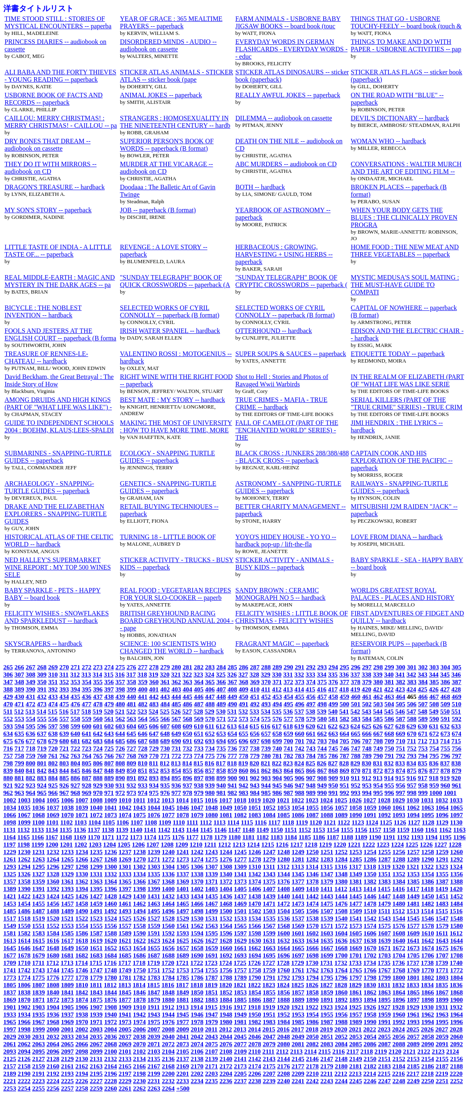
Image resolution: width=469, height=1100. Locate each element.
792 (400, 755)
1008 (96, 800)
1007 (81, 800)
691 (187, 740)
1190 (375, 837)
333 (310, 674)
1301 (125, 866)
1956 (341, 1014)
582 (344, 718)
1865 (413, 992)
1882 (197, 999)
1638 (369, 940)
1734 (369, 962)
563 (131, 718)
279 (165, 667)
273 (97, 667)
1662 (254, 947)
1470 (254, 903)
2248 (399, 1080)
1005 (52, 800)
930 (109, 785)
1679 (38, 955)
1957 (355, 1014)
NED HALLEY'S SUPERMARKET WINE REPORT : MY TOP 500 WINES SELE (58, 567)
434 (64, 696)
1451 (442, 896)
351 (52, 681)
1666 (312, 947)
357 (120, 681)
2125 (9, 1058)
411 (266, 689)
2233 (182, 1080)
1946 (197, 1014)
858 (221, 770)
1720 (167, 962)
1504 (283, 910)
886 (75, 777)
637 (41, 733)
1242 (197, 851)
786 (333, 755)
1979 (211, 1021)
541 (344, 711)
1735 (384, 962)
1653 (125, 947)
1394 (81, 888)
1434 (197, 896)
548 (422, 711)
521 (119, 711)
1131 (9, 829)
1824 (283, 984)
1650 (81, 947)
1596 (225, 933)
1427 (96, 896)
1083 (254, 814)
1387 (442, 881)
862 (266, 770)
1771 (442, 970)
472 (30, 703)
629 (411, 726)
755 (445, 748)
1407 (269, 888)
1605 (355, 933)
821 (265, 763)
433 (52, 696)
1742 (24, 970)
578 (299, 718)
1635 (326, 940)
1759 (269, 970)
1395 (96, 888)
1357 (9, 881)
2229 (125, 1080)
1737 (413, 962)
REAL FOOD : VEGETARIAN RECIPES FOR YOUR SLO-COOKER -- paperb (175, 594)
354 (86, 681)
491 (243, 703)
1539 (326, 918)
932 (131, 785)
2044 (225, 1036)
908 (321, 777)
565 (154, 718)
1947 (211, 1014)
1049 (225, 807)
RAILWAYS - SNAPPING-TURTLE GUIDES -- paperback (399, 487)
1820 (225, 984)
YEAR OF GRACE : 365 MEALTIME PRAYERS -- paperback (171, 22)
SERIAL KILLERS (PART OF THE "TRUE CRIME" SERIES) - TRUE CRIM (406, 403)
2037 (125, 1036)
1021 (283, 800)
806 (97, 763)
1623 (153, 940)
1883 (211, 999)
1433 (182, 896)
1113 (219, 822)
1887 (269, 999)
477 (86, 703)
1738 (427, 962)
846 (86, 770)
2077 (240, 1043)
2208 (283, 1073)
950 (333, 785)
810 (142, 763)
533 (254, 711)
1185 (305, 837)
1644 (456, 940)
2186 (427, 1066)
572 (232, 718)
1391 (38, 888)
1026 (355, 800)
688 (154, 740)
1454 (24, 903)
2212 (340, 1073)
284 (221, 667)
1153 (319, 829)
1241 (182, 851)
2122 (423, 1051)
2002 (81, 1029)
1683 (96, 955)
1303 (153, 866)
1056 (326, 807)
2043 (211, 1036)
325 (220, 674)
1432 (168, 896)
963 (19, 792)
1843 (96, 992)
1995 (442, 1021)
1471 (269, 903)
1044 (153, 807)
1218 (311, 844)
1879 (153, 999)
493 (266, 703)
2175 (269, 1066)
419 (355, 689)
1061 (399, 807)
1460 (110, 903)
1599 (269, 933)
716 (8, 748)
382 (400, 681)
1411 (326, 888)
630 (422, 726)
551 (456, 711)
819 (243, 763)
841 (30, 770)
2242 (312, 1080)
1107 (137, 822)
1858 (312, 992)
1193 (417, 837)
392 (52, 689)
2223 (38, 1080)
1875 (96, 999)
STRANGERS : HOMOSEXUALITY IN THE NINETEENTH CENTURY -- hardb (175, 122)
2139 (211, 1058)
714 (445, 740)
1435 (211, 896)
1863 (384, 992)
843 (52, 770)
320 (164, 674)
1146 (220, 829)
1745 (67, 970)
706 (355, 740)
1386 (427, 881)
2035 (96, 1036)
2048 (283, 1036)
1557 (125, 925)
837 (445, 763)
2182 (369, 1066)
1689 (182, 955)
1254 (369, 851)
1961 (413, 1014)
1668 (341, 947)
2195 (96, 1073)
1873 (67, 999)
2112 (282, 1051)
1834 (427, 984)
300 (400, 667)
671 (423, 733)
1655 (153, 947)
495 (288, 703)
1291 (442, 859)
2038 (139, 1036)
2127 (38, 1058)
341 (400, 674)
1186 (319, 837)
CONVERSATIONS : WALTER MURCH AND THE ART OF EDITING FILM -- (406, 168)
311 (64, 674)
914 (388, 777)
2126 (24, 1058)
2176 (283, 1066)
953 (367, 785)
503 (378, 703)
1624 (168, 940)
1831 (384, 984)
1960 (399, 1014)
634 (8, 733)
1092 (384, 814)
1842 (81, 992)
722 (75, 748)
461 (367, 696)
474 (52, 703)
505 (400, 703)
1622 (139, 940)
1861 (355, 992)
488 (209, 703)
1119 (302, 822)
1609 (413, 933)
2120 (395, 1051)
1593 (182, 933)
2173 (240, 1066)
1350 (369, 873)
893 (154, 777)
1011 (139, 800)
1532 (225, 918)
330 (276, 674)
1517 (9, 918)
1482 (427, 903)
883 (41, 777)
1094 (413, 814)
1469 (240, 903)
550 (445, 711)
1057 (341, 807)
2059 (442, 1036)
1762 (312, 970)
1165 (23, 837)
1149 (262, 829)
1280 (283, 859)
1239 (153, 851)
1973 (125, 1021)
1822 (254, 984)
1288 (399, 859)
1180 (234, 837)
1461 (125, 903)
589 (423, 718)
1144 (192, 829)
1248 (283, 851)
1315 (326, 866)
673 (445, 733)
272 (86, 667)
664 (344, 733)
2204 (225, 1073)
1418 (427, 888)
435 (75, 696)
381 (389, 681)
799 (19, 763)
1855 (269, 992)
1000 (435, 792)
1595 (211, 933)
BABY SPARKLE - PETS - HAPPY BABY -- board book (53, 594)
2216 (398, 1073)
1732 (340, 962)
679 (52, 740)
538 (310, 711)
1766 (369, 970)
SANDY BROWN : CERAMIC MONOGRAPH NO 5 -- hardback (280, 594)
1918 (254, 1007)
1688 (168, 955)
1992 (399, 1021)
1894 (369, 999)
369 (255, 681)
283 (209, 667)
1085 (283, 814)
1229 (9, 851)
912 (366, 777)
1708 (456, 955)
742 (299, 748)
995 (378, 792)
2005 (125, 1029)
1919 (268, 1007)
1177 (192, 837)
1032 (441, 800)
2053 (355, 1036)
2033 (67, 1036)
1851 (211, 992)
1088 (326, 814)
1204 (109, 844)
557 (64, 718)
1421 (9, 896)
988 (299, 792)
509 (445, 703)
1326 (24, 873)
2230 (139, 1080)
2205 (240, 1073)
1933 (9, 1014)
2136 (168, 1058)
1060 (384, 807)
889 (109, 777)
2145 (298, 1058)
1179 (220, 837)
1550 (24, 925)
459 (344, 696)
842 (41, 770)
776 (221, 755)
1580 (456, 925)
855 (187, 770)
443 (165, 696)
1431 (153, 896)
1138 (108, 829)
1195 (445, 837)
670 (411, 733)
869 (344, 770)
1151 (291, 829)
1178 (206, 837)
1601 (298, 933)
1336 (168, 873)
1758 (254, 970)
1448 (399, 896)
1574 (369, 925)
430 (19, 696)
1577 (413, 925)
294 (333, 667)
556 (52, 718)
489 (221, 703)
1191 (389, 837)
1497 (182, 910)
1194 (431, 837)
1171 (108, 837)
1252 (341, 851)
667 (378, 733)
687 (142, 740)
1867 (442, 992)
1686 (139, 955)
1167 (52, 837)
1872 (52, 999)
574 (255, 718)
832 (388, 763)
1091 (369, 814)
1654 (139, 947)
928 (86, 785)
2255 (38, 1088)
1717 (124, 962)
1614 (24, 940)
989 (310, 792)
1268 (110, 859)
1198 (23, 844)
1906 (81, 1007)
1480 (399, 903)
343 (422, 674)
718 (30, 748)
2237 (240, 1080)
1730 (312, 962)
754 (434, 748)
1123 (358, 822)
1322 (427, 866)
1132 (23, 829)
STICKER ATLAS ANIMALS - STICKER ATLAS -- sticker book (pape (176, 76)
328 (254, 674)
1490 (81, 910)
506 (411, 703)
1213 (238, 844)
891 (131, 777)
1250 (312, 851)
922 (19, 785)
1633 (298, 940)
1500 (225, 910)
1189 (361, 837)
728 (142, 748)
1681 (67, 955)
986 (277, 792)
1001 (450, 792)
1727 (268, 962)
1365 (125, 881)
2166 (139, 1066)
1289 (413, 859)
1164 (9, 837)
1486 (24, 910)
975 (154, 792)
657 (266, 733)
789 (367, 755)
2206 (254, 1073)
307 (19, 674)
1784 (168, 977)
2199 (153, 1073)
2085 (355, 1043)
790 (378, 755)
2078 (254, 1043)
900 (232, 777)
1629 (240, 940)
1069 (52, 814)
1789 (240, 977)
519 (97, 711)
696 (243, 740)
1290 (427, 859)
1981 (240, 1021)
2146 (312, 1058)
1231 (38, 851)
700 (288, 740)
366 (221, 681)
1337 (182, 873)
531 (232, 711)
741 (288, 748)
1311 (269, 866)
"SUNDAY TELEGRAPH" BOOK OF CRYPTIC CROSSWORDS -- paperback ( (291, 281)
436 (86, 696)
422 (388, 689)
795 (434, 755)
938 (198, 785)
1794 (312, 977)
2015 (268, 1029)
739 (266, 748)
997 (400, 792)
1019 (254, 800)
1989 (355, 1021)
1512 (398, 910)
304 (445, 667)
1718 (139, 962)
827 (333, 763)
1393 (67, 888)
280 (176, 667)
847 (97, 770)
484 (165, 703)
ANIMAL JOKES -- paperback (161, 95)
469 (456, 696)
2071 (153, 1043)
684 (109, 740)
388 (8, 689)
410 (255, 689)
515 (52, 711)
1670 (369, 947)
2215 (384, 1073)
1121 (330, 822)
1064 (442, 807)
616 (265, 726)
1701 (355, 955)
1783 (153, 977)
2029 (9, 1036)
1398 (139, 888)
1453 (9, 903)
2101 (125, 1051)
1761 (298, 970)
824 (299, 763)
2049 (298, 1036)
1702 (369, 955)
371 (277, 681)
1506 (312, 910)
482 (142, 703)
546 (400, 711)
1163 (459, 829)
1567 (269, 925)
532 (243, 711)
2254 (24, 1088)
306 (8, 674)
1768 (399, 970)
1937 (67, 1014)
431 (30, 696)
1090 (355, 814)
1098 (9, 822)
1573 (355, 925)
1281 (298, 859)
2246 (369, 1080)
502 (367, 703)
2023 (384, 1029)
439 (120, 696)
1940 (110, 1014)
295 (344, 667)
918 (433, 777)
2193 (67, 1073)
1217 (296, 844)
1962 (427, 1014)
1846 (139, 992)
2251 (442, 1080)
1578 (427, 925)
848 (109, 770)
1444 (341, 896)
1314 (312, 866)
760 (41, 755)
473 (41, 703)
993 (355, 792)
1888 (283, 999)
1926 (369, 1007)
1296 (52, 866)
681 (75, 740)
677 (30, 740)
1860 (341, 992)
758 (19, 755)
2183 (384, 1066)
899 (221, 777)
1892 (341, 999)
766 (109, 755)
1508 (341, 910)
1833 (413, 984)
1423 (38, 896)
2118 (367, 1051)
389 (19, 689)
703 (321, 740)
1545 (413, 918)
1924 (340, 1007)
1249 (298, 851)
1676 (456, 947)
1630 (254, 940)
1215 (267, 844)
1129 (442, 822)
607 (165, 726)
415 (310, 689)
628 (400, 726)
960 (445, 785)
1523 (96, 918)
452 (266, 696)
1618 (81, 940)
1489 (67, 910)
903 (266, 777)
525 (164, 711)
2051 (326, 1036)
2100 (110, 1051)
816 (209, 763)
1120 (315, 822)
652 (209, 733)
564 (142, 718)
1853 (240, 992)
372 (288, 681)
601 (97, 726)
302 (423, 667)
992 (344, 792)
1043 (139, 807)
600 (86, 726)
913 (377, 777)
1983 (269, 1021)
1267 (96, 859)
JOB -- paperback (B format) (158, 210)
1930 (427, 1007)
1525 (125, 918)
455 (299, 696)
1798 (369, 977)
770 (154, 755)
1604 (341, 933)
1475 (326, 903)
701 (299, 740)
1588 (110, 933)
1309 (240, 866)
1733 (355, 962)
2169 (182, 1066)
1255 (384, 851)
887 (86, 777)
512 (18, 711)
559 (86, 718)
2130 (81, 1058)
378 (355, 681)
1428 (110, 896)
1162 (445, 829)
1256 (399, 851)
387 (456, 681)
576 (277, 718)
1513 (413, 910)
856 (198, 770)
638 (52, 733)
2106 (197, 1051)
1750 (139, 970)
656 (255, 733)
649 (176, 733)
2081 (298, 1043)
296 (355, 667)
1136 (80, 829)
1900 (456, 999)
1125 (386, 822)
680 (64, 740)
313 (86, 674)
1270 (139, 859)
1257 (413, 851)
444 (176, 696)
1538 (312, 918)
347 (8, 681)
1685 (125, 955)
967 (64, 792)
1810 (81, 984)
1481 (413, 903)
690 (176, 740)
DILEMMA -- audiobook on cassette (283, 118)
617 (276, 726)
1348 (341, 873)
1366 (139, 881)
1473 (298, 903)
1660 (225, 947)
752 (411, 748)
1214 (253, 844)
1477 (355, 903)
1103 (80, 822)
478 (97, 703)
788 (355, 755)
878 (445, 770)
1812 (110, 984)
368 (243, 681)
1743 (38, 970)
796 (445, 755)
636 (30, 733)
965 (41, 792)
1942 (139, 1014)
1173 (136, 837)
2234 (197, 1080)
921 (8, 785)
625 (366, 726)
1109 (165, 822)
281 (187, 667)
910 (344, 777)
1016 (211, 800)
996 (389, 792)
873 (389, 770)
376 (333, 681)
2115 (324, 1051)
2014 (254, 1029)
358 (131, 681)
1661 (240, 947)
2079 (269, 1043)
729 (154, 748)
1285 (355, 859)
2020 (340, 1029)
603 (120, 726)
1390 (24, 888)
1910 (139, 1007)
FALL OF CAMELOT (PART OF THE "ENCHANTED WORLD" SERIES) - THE (286, 430)
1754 (197, 970)
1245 (240, 851)
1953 (298, 1014)
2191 (38, 1073)
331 (288, 674)
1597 (240, 933)
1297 (67, 866)
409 (243, 689)
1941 (125, 1014)
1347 (326, 873)
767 (120, 755)
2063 (38, 1043)
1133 (37, 829)
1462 (139, 903)
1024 (326, 800)
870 (355, 770)
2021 (355, 1029)
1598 (254, 933)
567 (176, 718)
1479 (384, 903)
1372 (225, 881)
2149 (355, 1058)
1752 (168, 970)
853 (165, 770)
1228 (454, 844)
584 (367, 718)
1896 (399, 999)
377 (344, 681)
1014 (182, 800)
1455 (38, 903)
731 (176, 748)
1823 (268, 984)
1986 (312, 1021)
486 (187, 703)
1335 (153, 873)
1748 (110, 970)
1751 (153, 970)
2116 (338, 1051)
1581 (9, 933)
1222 (368, 844)
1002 (9, 800)
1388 (456, 881)
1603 (326, 933)
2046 (254, 1036)
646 (142, 733)
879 (456, 770)
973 (131, 792)
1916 (225, 1007)
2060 (456, 1036)
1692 (225, 955)
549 (433, 711)
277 (142, 667)
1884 (225, 999)
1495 (153, 910)
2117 (352, 1051)
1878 (139, 999)
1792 (283, 977)
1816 (167, 984)
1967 (38, 1021)
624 (355, 726)
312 (75, 674)
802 (52, 763)
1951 (269, 1014)
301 (411, 667)
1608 (399, 933)
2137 (182, 1058)
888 (97, 777)
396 (97, 689)
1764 (341, 970)
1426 (81, 896)
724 (97, 748)
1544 (399, 918)
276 (131, 667)
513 (30, 711)
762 (64, 755)
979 (198, 792)
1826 (312, 984)
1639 (384, 940)
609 (187, 726)
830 (366, 763)
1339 (211, 873)
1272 (168, 859)
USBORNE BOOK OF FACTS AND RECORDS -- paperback (54, 99)
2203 (211, 1073)
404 (187, 689)
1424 (52, 896)
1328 (52, 873)
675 (8, 740)
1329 (67, 873)
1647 (38, 947)
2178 (312, 1066)
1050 (240, 807)
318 (142, 674)
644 (120, 733)
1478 (369, 903)
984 (255, 792)
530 (220, 711)
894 (165, 777)
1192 (403, 837)
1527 (153, 918)
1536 (283, 918)
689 (165, 740)
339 (377, 674)
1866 (427, 992)
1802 (427, 977)
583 (355, 718)
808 (120, 763)
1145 (206, 829)
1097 (456, 814)
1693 (240, 955)
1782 (139, 977)
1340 (225, 873)
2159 (38, 1066)
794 (423, 755)
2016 (283, 1029)
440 (131, 696)
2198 (139, 1073)
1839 (38, 992)
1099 (24, 822)
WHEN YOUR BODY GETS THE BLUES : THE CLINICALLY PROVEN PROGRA (404, 217)
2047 (269, 1036)
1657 (182, 947)
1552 (52, 925)
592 (456, 718)
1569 (298, 925)
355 (97, 681)
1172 (122, 837)
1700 (341, 955)
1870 (24, 999)
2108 (225, 1051)
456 (310, 696)
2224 (52, 1080)
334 (321, 674)
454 (288, 696)
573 (243, 718)
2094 (24, 1051)
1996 (456, 1021)
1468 (225, 903)
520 (108, 711)
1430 (139, 896)
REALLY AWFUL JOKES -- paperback (287, 95)
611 (209, 726)
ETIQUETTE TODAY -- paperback (398, 353)
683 (97, 740)
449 (232, 696)
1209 (181, 844)
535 (276, 711)
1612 (456, 933)
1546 (427, 918)
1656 (168, 947)
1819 (211, 984)
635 (19, 733)
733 (198, 748)
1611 (442, 933)
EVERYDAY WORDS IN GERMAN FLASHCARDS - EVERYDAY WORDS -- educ (291, 49)
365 (209, 681)
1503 (269, 910)
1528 (168, 918)
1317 (355, 866)
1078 (182, 814)
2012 (225, 1029)
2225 (67, 1080)
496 (299, 703)
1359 (38, 881)
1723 (211, 962)
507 (423, 703)
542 (355, 711)
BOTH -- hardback (260, 187)
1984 (283, 1021)
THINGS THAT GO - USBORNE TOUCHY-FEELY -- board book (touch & (406, 22)
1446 (369, 896)
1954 (312, 1014)
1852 (225, 992)
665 (355, 733)
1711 (38, 962)
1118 (288, 822)
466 (423, 696)
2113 (296, 1051)
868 (333, 770)
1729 (297, 962)
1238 (139, 851)
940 (221, 785)
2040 (168, 1036)
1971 (96, 1021)
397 (109, 689)
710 (400, 740)
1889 (298, 999)
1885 (240, 999)
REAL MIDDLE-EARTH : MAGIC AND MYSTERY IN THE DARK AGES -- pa (60, 281)
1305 (182, 866)
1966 (24, 1021)
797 (456, 755)
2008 (168, 1029)
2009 (182, 1029)
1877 (125, 999)
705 (344, 740)
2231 (153, 1080)
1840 (52, 992)
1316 (340, 866)
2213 (355, 1073)
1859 (326, 992)
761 (52, 755)
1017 (225, 800)
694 (221, 740)
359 (142, 681)
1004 (38, 800)
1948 (225, 1014)
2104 (168, 1051)
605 (142, 726)
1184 (291, 837)
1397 (125, 888)
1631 (269, 940)
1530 (197, 918)
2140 (225, 1058)
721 (64, 748)
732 (187, 748)
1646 (24, 947)
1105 (108, 822)
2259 (96, 1088)
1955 (326, 1014)
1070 (67, 814)
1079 (197, 814)
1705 (413, 955)
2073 (182, 1043)
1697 (298, 955)
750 (389, 748)
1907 (96, 1007)
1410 (312, 888)
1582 (24, 933)
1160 (417, 829)
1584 (52, 933)
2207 (269, 1073)
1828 (340, 984)
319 (153, 674)
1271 (153, 859)
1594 (197, 933)
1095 (427, 814)
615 (254, 726)
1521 (67, 918)
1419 (441, 888)
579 (310, 718)
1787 (211, 977)
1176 (178, 837)
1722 (196, 962)
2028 (456, 1029)
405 (198, 689)
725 (109, 748)
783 (299, 755)
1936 (52, 1014)
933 (142, 785)
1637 (355, 940)
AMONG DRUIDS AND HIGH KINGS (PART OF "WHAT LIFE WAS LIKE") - (58, 403)
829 (355, 763)
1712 (52, 962)
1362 (81, 881)
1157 (375, 829)
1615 (38, 940)
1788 (225, 977)
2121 (409, 1051)
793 (411, 755)
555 (41, 718)
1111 (192, 822)
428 (456, 689)
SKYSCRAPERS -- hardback (43, 643)
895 (176, 777)
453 (277, 696)
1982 (254, 1021)
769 (142, 755)
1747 (96, 970)
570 (209, 718)
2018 (312, 1029)
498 (321, 703)
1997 (9, 1029)
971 (109, 792)
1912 (167, 1007)
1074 (125, 814)
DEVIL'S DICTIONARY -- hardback (400, 118)
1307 (211, 866)
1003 (24, 800)
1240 (168, 851)
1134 (52, 829)
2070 (139, 1043)
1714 (81, 962)
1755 (211, 970)
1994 (427, 1021)
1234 (81, 851)
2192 (52, 1073)
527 (187, 711)
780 (266, 755)
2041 (182, 1036)
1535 (269, 918)
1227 (440, 844)
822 (276, 763)
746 (344, 748)
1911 (153, 1007)
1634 (312, 940)
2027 (441, 1029)
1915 (211, 1007)
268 (41, 667)
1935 (38, 1014)
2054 (369, 1036)
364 (198, 681)
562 (120, 718)
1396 (110, 888)
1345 (298, 873)
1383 (384, 881)
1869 (9, 999)
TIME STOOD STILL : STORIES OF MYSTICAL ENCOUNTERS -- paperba (58, 22)
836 (433, 763)
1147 (234, 829)
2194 (81, 1073)
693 (209, 740)
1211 (210, 844)
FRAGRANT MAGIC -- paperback (282, 643)
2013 (240, 1029)
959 (434, 785)
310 (52, 674)
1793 (298, 977)
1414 (369, 888)
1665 (298, 947)
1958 (369, 1014)
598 (64, 726)
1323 (441, 866)
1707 (442, 955)
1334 (139, 873)
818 (232, 763)
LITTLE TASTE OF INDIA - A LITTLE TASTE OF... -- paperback (58, 250)
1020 (268, 800)
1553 (67, 925)
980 (209, 792)
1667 (326, 947)
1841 (67, 992)
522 (131, 711)
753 (423, 748)
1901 (9, 1007)
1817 (182, 984)
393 (64, 689)
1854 (254, 992)
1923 (326, 1007)
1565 (240, 925)
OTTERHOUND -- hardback (273, 330)
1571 (326, 925)
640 (75, 733)
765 (97, 755)
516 (64, 711)
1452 (456, 896)
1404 (225, 888)
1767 (384, 970)
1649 (67, 947)
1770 (427, 970)
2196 (110, 1073)
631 (433, 726)
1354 (427, 873)
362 (176, 681)
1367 (153, 881)
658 (277, 733)
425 (422, 689)
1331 (96, 873)
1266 (81, 859)
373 (299, 681)
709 (389, 740)
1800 (399, 977)
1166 (37, 837)
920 (456, 777)
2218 (427, 1073)
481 (131, 703)
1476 (341, 903)
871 (367, 770)
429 (8, 696)
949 (321, 785)
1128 (428, 822)
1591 (153, 933)
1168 (66, 837)
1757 (240, 970)
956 (400, 785)
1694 (254, 955)
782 (288, 755)
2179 (326, 1066)
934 (154, 785)
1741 (9, 970)
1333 (125, 873)
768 (131, 755)
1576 (399, 925)
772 (176, 755)
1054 (298, 807)
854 (176, 770)
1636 (341, 940)
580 (321, 718)
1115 (247, 822)
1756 (225, 970)
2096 (52, 1051)
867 (321, 770)
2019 (326, 1029)
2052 (341, 1036)
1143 (178, 829)
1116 (261, 822)
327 (243, 674)
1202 (80, 844)
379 (367, 681)
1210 (196, 844)
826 (321, 763)
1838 (24, 992)
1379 (326, 881)
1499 (211, 910)
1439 (269, 896)
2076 (225, 1043)
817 (220, 763)
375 (321, 681)
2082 (312, 1043)
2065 (67, 1043)
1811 (96, 984)
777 (232, 755)
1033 (456, 800)
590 (434, 718)
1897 (413, 999)
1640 (399, 940)
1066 (9, 814)
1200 (52, 844)
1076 (153, 814)
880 (8, 777)
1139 (122, 829)
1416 (398, 888)
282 (198, 667)
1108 (151, 822)
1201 (66, 844)
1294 (24, 866)
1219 (325, 844)
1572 (341, 925)
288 (266, 667)
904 (277, 777)
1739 (441, 962)
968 (75, 792)
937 (187, 785)
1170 (93, 837)
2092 (456, 1043)
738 (255, 748)
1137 (93, 829)
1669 (355, 947)
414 (299, 689)
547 (411, 711)
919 (445, 777)
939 (209, 785)
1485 (9, 910)
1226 (426, 844)
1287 (384, 859)
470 (8, 703)
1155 (347, 829)
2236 (225, 1080)
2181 (355, 1066)
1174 (150, 837)
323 (198, 674)
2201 (182, 1073)
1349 (355, 873)
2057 (413, 1036)
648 (165, 733)
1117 (274, 822)
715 (456, 740)
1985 (298, 1021)
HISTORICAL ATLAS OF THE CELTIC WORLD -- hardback (59, 540)
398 (120, 689)
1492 (110, 910)
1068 (38, 814)
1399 (153, 888)
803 (64, 763)
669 (400, 733)
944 (266, 785)
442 (154, 696)
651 (198, 733)
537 (299, 711)
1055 (312, 807)
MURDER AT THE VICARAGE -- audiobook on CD (166, 168)
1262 (24, 859)
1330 (81, 873)
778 (243, 755)
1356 (456, 873)
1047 (197, 807)
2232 (168, 1080)
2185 (413, 1066)
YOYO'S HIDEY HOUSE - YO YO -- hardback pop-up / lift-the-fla (285, 540)
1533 (240, 918)
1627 (211, 940)
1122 (344, 822)
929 (97, 785)
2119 (381, 1051)
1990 (369, 1021)
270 (64, 667)
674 (456, 733)
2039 (153, 1036)
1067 (24, 814)
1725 (240, 962)
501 (355, 703)
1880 (168, 999)
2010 (197, 1029)
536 (288, 711)
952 (355, 785)
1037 (52, 807)
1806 (24, 984)
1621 (125, 940)
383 (411, 681)
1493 (125, 910)
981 (221, 792)
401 (154, 689)
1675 (442, 947)
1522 (81, 918)
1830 (369, 984)
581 (333, 718)
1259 (442, 851)
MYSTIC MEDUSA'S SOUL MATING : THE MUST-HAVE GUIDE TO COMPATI (405, 285)
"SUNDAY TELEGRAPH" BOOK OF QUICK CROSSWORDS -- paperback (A (175, 281)
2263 (153, 1088)
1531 (211, 918)
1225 (411, 844)
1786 (197, 977)
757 (8, 755)
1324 (456, 866)
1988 (341, 1021)
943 (255, 785)
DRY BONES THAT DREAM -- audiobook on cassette (48, 145)
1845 (125, 992)
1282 (312, 859)
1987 (326, 1021)
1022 (297, 800)
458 (333, 696)
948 (310, 785)
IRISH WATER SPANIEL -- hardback (170, 330)
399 (131, 689)
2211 (326, 1073)
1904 (52, 1007)
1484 (456, 903)
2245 (355, 1080)
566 (165, 718)
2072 (168, 1043)
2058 (427, 1036)
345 (445, 674)
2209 (298, 1073)
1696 (283, 955)
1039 (81, 807)
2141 (240, 1058)
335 (333, 674)
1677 (9, 955)
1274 (197, 859)
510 (456, 703)
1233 (67, 851)
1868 (456, 992)
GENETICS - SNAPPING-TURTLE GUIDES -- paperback (168, 487)
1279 (269, 859)
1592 (168, 933)
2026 (427, 1029)
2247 (384, 1080)
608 (176, 726)
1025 (340, 800)
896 (187, 777)
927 (75, 785)
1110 (179, 822)
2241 (298, 1080)
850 (131, 770)
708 (378, 740)
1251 (326, 851)
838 (456, 763)
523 (142, 711)
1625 (182, 940)
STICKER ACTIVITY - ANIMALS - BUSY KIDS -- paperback (284, 563)
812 (164, 763)
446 (198, 696)
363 (187, 681)
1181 (248, 837)
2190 (24, 1073)
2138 (197, 1058)
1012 (153, 800)
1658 (197, 947)
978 (187, 792)
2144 (283, 1058)
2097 (67, 1051)
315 (108, 674)
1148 (248, 829)
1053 (283, 807)
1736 (398, 962)
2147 (326, 1058)
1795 (326, 977)
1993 (413, 1021)
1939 (96, 1014)
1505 (298, 910)
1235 (96, 851)
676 (19, 740)
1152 (305, 829)
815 (198, 763)
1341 (240, 873)
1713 (67, 962)
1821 (240, 984)
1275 (211, 859)
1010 (125, 800)
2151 (384, 1058)
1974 (139, 1021)
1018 (240, 800)
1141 (150, 829)
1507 (326, 910)
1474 (312, 903)
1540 (341, 918)
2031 (38, 1036)
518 (86, 711)
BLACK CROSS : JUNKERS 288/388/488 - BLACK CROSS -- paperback (292, 457)
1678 (24, 955)
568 (187, 718)
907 (310, 777)
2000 (52, 1029)
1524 (110, 918)
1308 (225, 866)
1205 (123, 844)
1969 (67, 1021)
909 (333, 777)
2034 (81, 1036)
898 (209, 777)
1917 (240, 1007)
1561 (182, 925)
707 (367, 740)
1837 (9, 992)
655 (243, 733)
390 (30, 689)
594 (19, 726)
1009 (110, 800)
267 (30, 667)
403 (176, 689)
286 (243, 667)
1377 (298, 881)
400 (142, 689)
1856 (283, 992)
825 (310, 763)
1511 (384, 910)
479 (109, 703)
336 (344, 674)
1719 (153, 962)
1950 (254, 1014)
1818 (196, 984)
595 (30, 726)
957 (411, 785)
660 (299, 733)
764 (86, 755)
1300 (110, 866)
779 (255, 755)
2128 (52, 1058)
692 (198, 740)
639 (64, 733)
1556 (110, 925)
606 (154, 726)
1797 (355, 977)
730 (165, 748)
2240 (283, 1080)
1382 (369, 881)
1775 (38, 977)
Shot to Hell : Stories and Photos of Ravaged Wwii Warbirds (281, 380)
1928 (398, 1007)
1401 (182, 888)
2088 (399, 1043)
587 (400, 718)
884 (52, 777)
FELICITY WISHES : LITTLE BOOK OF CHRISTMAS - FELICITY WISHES (291, 617)
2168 (168, 1066)
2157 (9, 1066)
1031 (427, 800)
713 (433, 740)
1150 (276, 829)
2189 (9, 1073)
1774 (24, 977)
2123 (438, 1051)
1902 (24, 1007)
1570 (312, 925)
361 (165, 681)
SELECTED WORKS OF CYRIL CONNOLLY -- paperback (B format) (169, 311)
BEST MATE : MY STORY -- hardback (172, 399)
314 (97, 674)
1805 (9, 984)
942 (243, 785)
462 (378, 696)
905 (288, 777)
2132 (110, 1058)
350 (41, 681)
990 (321, 792)
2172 (225, 1066)
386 (445, 681)
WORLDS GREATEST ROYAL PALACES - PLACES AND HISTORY (403, 594)
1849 (182, 992)
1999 (38, 1029)
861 (255, 770)
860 (243, 770)
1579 (442, 925)
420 (366, 689)
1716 (110, 962)
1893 (355, 999)
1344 (283, 873)
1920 (283, 1007)
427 (445, 689)
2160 (52, 1066)
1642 (427, 940)
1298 (81, 866)
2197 (125, 1073)
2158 (24, 1066)
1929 (413, 1007)
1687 (153, 955)
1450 (427, 896)
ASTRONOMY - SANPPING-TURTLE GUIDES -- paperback (288, 487)
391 (41, 689)
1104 (94, 822)
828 (344, 763)
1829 (355, 984)
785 (321, 755)
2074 (197, 1043)
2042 (197, 1036)
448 (221, 696)
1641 (413, 940)
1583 (38, 933)
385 (434, 681)
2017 (297, 1029)
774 (198, 755)
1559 (153, 925)
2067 (96, 1043)
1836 (456, 984)
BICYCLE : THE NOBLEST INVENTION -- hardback (43, 311)
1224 (397, 844)
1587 (96, 933)
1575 (384, 925)
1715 (96, 962)
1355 (442, 873)
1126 (400, 822)
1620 (110, 940)
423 (400, 689)
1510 (369, 910)
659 (288, 733)
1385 (413, 881)
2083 (326, 1043)
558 (75, 718)
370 (266, 681)
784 (310, 755)
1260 (456, 851)
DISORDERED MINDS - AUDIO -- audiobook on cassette (168, 45)
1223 (383, 844)
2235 (211, 1080)
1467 (211, 903)
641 (86, 733)
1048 (211, 807)
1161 (431, 829)
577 (288, 718)
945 (277, 785)
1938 (81, 1014)
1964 (456, 1014)
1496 (168, 910)
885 (64, 777)
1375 (269, 881)
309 (41, 674)
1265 (67, 859)
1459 (96, 903)
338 (366, 674)
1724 (225, 962)
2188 (456, 1066)
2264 (168, 1088)
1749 (125, 970)
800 (30, 763)
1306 (197, 866)
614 (243, 726)
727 (131, 748)
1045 (168, 807)
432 (41, 696)
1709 (9, 962)
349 (30, 681)
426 (433, 689)
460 (355, 696)
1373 (240, 881)
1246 (254, 851)
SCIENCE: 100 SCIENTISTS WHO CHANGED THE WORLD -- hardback (172, 647)
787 (344, 755)
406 (209, 689)
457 (321, 696)
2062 (24, 1043)
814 (187, 763)
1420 (456, 888)
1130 (456, 822)
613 (232, 726)
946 (288, 785)
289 (277, 667)
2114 (310, 1051)
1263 (38, 859)
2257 (67, 1088)
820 (254, 763)
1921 (297, 1007)
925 (52, 785)
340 (388, 674)
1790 (254, 977)
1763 (326, 970)
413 (288, 689)
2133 (125, 1058)
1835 (441, 984)
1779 (96, 977)
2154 (427, 1058)
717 (19, 748)
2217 (413, 1073)
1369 (182, 881)
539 (321, 711)
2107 (211, 1051)
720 (52, 748)
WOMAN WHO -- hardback (388, 141)
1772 (456, 970)
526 (176, 711)
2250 (427, 1080)
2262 (139, 1088)
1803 (442, 977)
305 (456, 667)
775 (209, 755)
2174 (254, 1066)
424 (411, 689)
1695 (269, 955)
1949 (240, 1014)
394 (75, 689)
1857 (298, 992)
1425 (67, 896)
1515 (441, 910)
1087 (312, 814)
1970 (81, 1021)
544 (377, 711)
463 (389, 696)
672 (434, 733)
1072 (96, 814)
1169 (80, 837)
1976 (168, 1021)
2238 (254, 1080)
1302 (139, 866)
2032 (52, 1036)
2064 (52, 1043)
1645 (9, 947)
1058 (355, 807)
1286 (369, 859)
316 (119, 674)
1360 (52, 881)
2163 (96, 1066)
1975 (153, 1021)
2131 (96, 1058)
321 (176, 674)
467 (434, 696)
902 (255, 777)
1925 (355, 1007)
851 (142, 770)
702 (310, 740)
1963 (442, 1014)
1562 (197, 925)
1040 (96, 807)
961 (456, 785)
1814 (139, 984)
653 (221, 733)
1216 (282, 844)
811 (154, 763)
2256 (52, 1088)
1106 (123, 822)
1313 (297, 866)
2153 (413, 1058)
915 (400, 777)
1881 (182, 999)
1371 (211, 881)
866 (310, 770)
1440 (283, 896)
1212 (224, 844)
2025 (413, 1029)
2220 (456, 1073)
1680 (52, 955)
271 (75, 667)
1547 (442, 918)
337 (355, 674)
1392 (52, 888)
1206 (138, 844)
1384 (399, 881)
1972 (110, 1021)
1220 (339, 844)
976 (165, 792)
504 (389, 703)
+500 (182, 1088)
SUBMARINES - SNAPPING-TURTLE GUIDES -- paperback (58, 457)
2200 (168, 1073)
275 (120, 667)
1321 (413, 866)
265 (8, 667)
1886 (254, 999)
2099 (96, 1051)
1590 (139, 933)
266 (19, 667)
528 (198, 711)
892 (142, 777)
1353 (413, 873)
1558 (139, 925)
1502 (254, 910)
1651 (96, 947)
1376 (283, 881)
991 (333, 792)
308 (30, 674)
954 (378, 785)
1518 (24, 918)
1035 (24, 807)
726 (120, 748)
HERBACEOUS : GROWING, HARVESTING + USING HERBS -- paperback (284, 254)
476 (75, 703)
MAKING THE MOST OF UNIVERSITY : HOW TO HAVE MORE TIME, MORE (176, 426)
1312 (283, 866)
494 (277, 703)
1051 (254, 807)
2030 (24, 1036)
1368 (168, 881)
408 (232, 689)
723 (86, 748)
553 (19, 718)
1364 (110, 881)
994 (367, 792)
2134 (139, 1058)
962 (8, 792)
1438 (254, 896)
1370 (197, 881)
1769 (413, 970)
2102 (139, 1051)
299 (389, 667)
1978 (197, 1021)
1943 (153, 1014)
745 (333, 748)
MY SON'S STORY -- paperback (48, 210)
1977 (182, 1021)
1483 (442, 903)
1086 (298, 814)
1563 (211, 925)
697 (255, 740)
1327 (38, 873)
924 (41, 785)
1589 (125, 933)
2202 (197, 1073)
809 (131, 763)
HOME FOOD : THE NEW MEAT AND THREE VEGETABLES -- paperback (405, 250)
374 (310, 681)
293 (321, 667)
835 (422, 763)
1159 (403, 829)
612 (220, 726)
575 (266, 718)
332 (299, 674)
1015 (196, 800)
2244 (341, 1080)
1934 (24, 1014)
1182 (262, 837)
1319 (384, 866)
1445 (355, 896)
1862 (369, 992)
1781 (125, 977)
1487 (38, 910)
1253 (355, 851)
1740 (456, 962)
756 (456, 748)
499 (333, 703)
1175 (164, 837)
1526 (139, 918)
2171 (211, 1066)
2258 (81, 1088)
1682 (81, 955)
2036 (110, 1036)
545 (388, 711)
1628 (225, 940)
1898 (427, 999)
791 (389, 755)
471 (19, 703)
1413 (355, 888)
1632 (283, 940)
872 (378, 770)
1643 (442, 940)
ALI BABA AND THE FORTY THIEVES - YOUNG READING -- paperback (60, 76)
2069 (125, 1043)
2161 (67, 1066)
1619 (96, 940)
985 (266, 792)
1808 (52, 984)
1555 (96, 925)
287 (255, 667)
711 (411, 740)
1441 (298, 896)
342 (411, 674)
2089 (413, 1043)
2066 (81, 1043)
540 (333, 711)
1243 (211, 851)
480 (120, 703)
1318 (369, 866)
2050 (312, 1036)
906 (299, 777)
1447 (384, 896)
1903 (38, 1007)
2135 (153, 1058)
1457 (67, 903)
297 (367, 667)
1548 (456, 918)
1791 (269, 977)
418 (344, 689)
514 (41, 711)
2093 (9, 1051)
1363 (96, 881)
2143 (269, 1058)
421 (377, 689)
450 (243, 696)
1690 (197, 955)
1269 (125, 859)
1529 (182, 918)
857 (209, 770)
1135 (66, 829)
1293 (9, 866)
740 (277, 748)
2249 (413, 1080)
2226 (81, 1080)
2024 (398, 1029)
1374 (254, 881)
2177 (298, 1066)
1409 (298, 888)
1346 (312, 873)
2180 (341, 1066)
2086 (369, 1043)
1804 (456, 977)
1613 (9, 940)
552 (8, 718)
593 (8, 726)
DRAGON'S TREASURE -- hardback (55, 187)
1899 (442, 999)
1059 (369, 807)
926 (64, 785)
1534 (254, 918)
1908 (110, 1007)
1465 (182, 903)
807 (109, 763)
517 (75, 711)
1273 (182, 859)
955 (389, 785)
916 (411, 777)
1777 (67, 977)
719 (41, 748)
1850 (197, 992)
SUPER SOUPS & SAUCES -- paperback (290, 353)
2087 (384, 1043)
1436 (225, 896)
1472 (283, 903)
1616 (52, 940)
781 (277, 755)
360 (154, 681)
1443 (326, 896)
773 (187, 755)
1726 (254, 962)
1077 (168, 814)
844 (64, 770)
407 (221, 689)
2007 (153, 1029)
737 (243, 748)
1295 (38, 866)
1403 (211, 888)
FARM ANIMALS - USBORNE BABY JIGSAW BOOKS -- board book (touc (288, 22)
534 (265, 711)
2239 (269, 1080)
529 (209, 711)
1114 (233, 822)
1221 (354, 844)
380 (378, 681)
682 (86, 740)
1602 (312, 933)
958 (423, 785)
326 (232, 674)
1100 (38, 822)
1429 (125, 896)
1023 (312, 800)
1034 (9, 807)
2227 (96, 1080)
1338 (197, 873)
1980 (225, 1021)
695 (232, 740)
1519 (38, 918)
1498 (197, 910)
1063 (427, 807)
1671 (384, 947)
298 (378, 667)
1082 (240, 814)
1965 (9, 1021)
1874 (81, 999)
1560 (168, 925)
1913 (182, 1007)
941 (232, 785)
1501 (240, 910)
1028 (384, 800)
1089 (341, 814)
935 (165, 785)
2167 (153, 1066)
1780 (110, 977)
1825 (297, 984)
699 (277, 740)
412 (276, 689)
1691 (211, 955)
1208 (167, 844)
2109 (240, 1051)
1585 (67, 933)
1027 (369, 800)
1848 (168, 992)
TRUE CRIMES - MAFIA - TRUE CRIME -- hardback (281, 403)
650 (187, 733)
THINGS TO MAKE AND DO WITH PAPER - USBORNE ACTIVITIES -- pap (406, 45)
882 (30, 777)
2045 (240, 1036)
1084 (269, 814)
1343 (269, 873)
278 (154, 667)
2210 (312, 1073)
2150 (369, 1058)
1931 (441, 1007)
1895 (384, 999)
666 (367, 733)
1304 (168, 866)
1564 (225, 925)
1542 (369, 918)
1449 (413, 896)
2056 (399, 1036)
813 (176, 763)
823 (288, 763)
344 (433, 674)
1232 (52, 851)
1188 (347, 837)
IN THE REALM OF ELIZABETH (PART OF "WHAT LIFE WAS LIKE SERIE (407, 380)
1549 (9, 925)
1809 (67, 984)
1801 (413, 977)
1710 (24, 962)
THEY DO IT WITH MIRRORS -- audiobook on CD (51, 168)
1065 (456, 807)
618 (288, 726)
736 (232, 748)
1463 (153, 903)
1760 (283, 970)
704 (333, 740)
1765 (355, 970)
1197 (9, 844)
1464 (168, 903)
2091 (442, 1043)
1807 (38, 984)
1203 (95, 844)
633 (456, 726)
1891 (326, 999)
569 (198, 718)
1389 (9, 888)
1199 (37, 844)
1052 (269, 807)
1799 (384, 977)
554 (30, 718)
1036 (38, 807)
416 (321, 689)
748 (367, 748)
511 (8, 711)
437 (97, 696)
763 (75, 755)
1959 (384, 1014)
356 (109, 681)
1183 (276, 837)
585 (378, 718)
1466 (197, 903)
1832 (398, 984)
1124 (372, 822)
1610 (427, 933)
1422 (24, 896)
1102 (66, 822)
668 (389, 733)
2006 (139, 1029)
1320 (398, 866)
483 (154, 703)
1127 (414, 822)
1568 (283, 925)
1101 (52, 822)
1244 (225, 851)
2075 (211, 1043)
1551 (38, 925)
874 (400, 770)
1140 (136, 829)
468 (445, 696)
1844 (110, 992)
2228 (110, 1080)
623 (344, 726)
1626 (197, 940)
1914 (196, 1007)
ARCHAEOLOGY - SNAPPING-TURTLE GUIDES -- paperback (49, 487)
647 (154, 733)
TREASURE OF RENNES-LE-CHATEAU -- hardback (46, 357)
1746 (81, 970)
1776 (52, 977)
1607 (384, 933)
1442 (312, 896)
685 (120, 740)
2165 (125, 1066)
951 (344, 785)
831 (377, 763)
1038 (67, 807)
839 (8, 770)
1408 (283, 888)
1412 (340, 888)
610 (198, 726)
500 (344, 703)
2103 (153, 1051)
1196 (459, 837)
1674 (427, 947)
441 (142, 696)
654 (232, 733)
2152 (399, 1058)
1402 (197, 888)
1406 (254, 888)
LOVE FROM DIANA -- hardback (397, 536)
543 (366, 711)
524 (153, 711)
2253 (9, 1088)
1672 (399, 947)
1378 (312, 881)
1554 (81, 925)
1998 (24, 1029)
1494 (139, 910)
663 (333, 733)
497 (310, 703)
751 (400, 748)
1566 (254, 925)
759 (30, 755)
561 (109, 718)
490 (232, 703)
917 (422, 777)
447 (209, 696)
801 (41, 763)
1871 (38, 999)
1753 (182, 970)
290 (288, 667)
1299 (96, 866)
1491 (96, 910)
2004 (110, 1029)
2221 (9, 1080)
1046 (182, 807)
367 (232, 681)
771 (165, 755)
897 (198, 777)
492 (255, 703)
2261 (125, 1088)
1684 (110, 955)
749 (378, 748)
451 (255, 696)
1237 (125, 851)
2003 (96, 1029)
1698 (312, 955)
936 (176, 785)
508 (434, 703)
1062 (413, 807)
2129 (67, 1058)
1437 (240, 896)
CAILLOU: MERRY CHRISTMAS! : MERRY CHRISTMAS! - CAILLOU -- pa (61, 122)
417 (333, 689)
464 (400, 696)
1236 (110, 851)
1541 (355, 918)
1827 (326, 984)
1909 (125, 1007)
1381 (355, 881)
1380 (341, 881)
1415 (384, 888)
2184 (399, 1066)
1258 (427, 851)
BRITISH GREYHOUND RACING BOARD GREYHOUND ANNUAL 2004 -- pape (177, 621)
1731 (326, 962)
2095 (38, 1051)
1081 (225, 814)
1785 (182, 977)
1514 (427, 910)
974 (142, 792)
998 (411, 792)
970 (97, 792)
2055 (384, 1036)
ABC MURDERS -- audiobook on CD (286, 164)
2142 (254, 1058)
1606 (369, 933)
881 (19, 777)
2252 (456, 1080)
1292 (456, 859)
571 (221, 718)
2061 (9, 1043)
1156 (361, 829)
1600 (283, 933)
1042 (125, 807)
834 (411, 763)
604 (131, 726)
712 (422, 740)
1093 (399, 814)
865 (299, 770)
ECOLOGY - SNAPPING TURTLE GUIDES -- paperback (167, 457)
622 (333, 726)
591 (445, 718)
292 (310, 667)
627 (388, 726)
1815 (153, 984)
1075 (139, 814)
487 (198, 703)
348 (19, 681)
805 (86, 763)
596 (41, 726)
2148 (341, 1058)
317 (131, 674)
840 (19, 770)
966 (52, 792)
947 (299, 785)
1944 (168, 1014)
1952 (283, 1014)
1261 (9, 859)
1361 (67, 881)
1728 (283, 962)
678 (41, 740)
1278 (254, 859)
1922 (312, 1007)
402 (165, 689)
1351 (384, 873)
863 (277, 770)
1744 (52, 970)
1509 (355, 910)
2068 (110, 1043)
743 (310, 748)
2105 (182, 1051)
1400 (168, 888)
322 (187, 674)
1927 (384, 1007)
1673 (413, 947)
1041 (110, 807)
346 (456, 674)
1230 (24, 851)
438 (109, 696)
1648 (52, 947)
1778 (81, 977)
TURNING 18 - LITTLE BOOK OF (168, 536)
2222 (24, 1080)
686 (131, 740)
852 (154, 770)
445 (187, 696)
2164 (110, 1066)
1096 (442, 814)
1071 (81, 814)
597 (52, 726)
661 (310, 733)
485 (176, 703)
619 (299, 726)
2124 (452, 1051)
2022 (369, 1029)
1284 (341, 859)
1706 (427, 955)
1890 (312, 999)
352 (64, 681)
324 (209, 674)
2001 (67, 1029)
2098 (81, 1051)
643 (109, 733)
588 (411, 718)
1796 (341, 977)
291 (299, 667)
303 (434, 667)
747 (355, 748)
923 (30, 785)
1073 (110, 814)
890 (120, 777)
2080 (283, 1043)
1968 (52, 1021)
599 (75, 726)
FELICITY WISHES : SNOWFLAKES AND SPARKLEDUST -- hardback (57, 617)
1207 (152, 844)
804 (75, 763)
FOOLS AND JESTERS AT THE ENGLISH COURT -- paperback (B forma (60, 334)
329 (265, 674)
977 (176, 792)
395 (86, 689)
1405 (240, 888)
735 (221, 748)
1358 (24, 881)
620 (310, 726)
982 (232, 792)
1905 (67, 1007)
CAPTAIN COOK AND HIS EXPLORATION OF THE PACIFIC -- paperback (402, 460)
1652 (110, 947)
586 (389, 718)
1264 (52, 859)
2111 (268, 1051)
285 (232, 667)
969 (86, 792)
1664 (283, 947)
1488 (52, 910)
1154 (332, 829)
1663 (269, 947)
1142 (164, 829)
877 (434, 770)
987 (288, 792)
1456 (52, 903)
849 (120, 770)
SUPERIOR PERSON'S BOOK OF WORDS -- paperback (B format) (167, 145)
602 (109, 726)
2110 (254, 1051)
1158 (389, 829)
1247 (269, 851)
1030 (413, 800)
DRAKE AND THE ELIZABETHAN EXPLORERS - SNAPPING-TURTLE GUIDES (56, 514)
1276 (225, 859)
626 (377, 726)
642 (97, 733)
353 (75, 681)
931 (120, 785)
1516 (456, 910)
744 (321, 748)
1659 (211, 947)
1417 (413, 888)
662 (321, 733)
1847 (153, 992)
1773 (9, 977)
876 (423, 770)
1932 (456, 1007)
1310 (254, 866)
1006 (67, 800)
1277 (240, 859)
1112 (206, 822)
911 (355, 777)
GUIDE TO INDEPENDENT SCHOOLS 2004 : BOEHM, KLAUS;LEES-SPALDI (59, 426)
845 (75, 770)
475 (64, 703)
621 (321, 726)
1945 (182, 1014)
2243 (326, 1080)
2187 (442, 1066)
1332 (110, 873)
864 (288, 770)
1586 (81, 933)
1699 (326, 955)
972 (120, 792)
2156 (456, 1058)
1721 (182, 962)
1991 (384, 1021)
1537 (298, 918)
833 (400, 763)
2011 (211, 1029)
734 (209, 748)
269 (52, 667)
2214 (369, 1073)
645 (131, 733)
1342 (254, 873)
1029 (398, 800)
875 (411, 770)
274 (109, 667)
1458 (81, 903)
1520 (52, 918)
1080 (211, 814)
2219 (441, 1073)
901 (243, 777)
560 (97, 718)
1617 (67, 940)
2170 (197, 1066)
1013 (167, 800)
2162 (81, 1066)
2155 (442, 1058)
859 (232, 770)
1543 (384, 918)
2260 (110, 1088)
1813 (124, 984)
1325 (9, 873)
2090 (427, 1043)
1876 (110, 999)
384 (423, 681)
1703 (384, 955)
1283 (326, 859)
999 (423, 792)
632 (445, 726)
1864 (399, 992)
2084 (341, 1043)
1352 (399, 873)
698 (266, 740)
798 (8, 763)
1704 (399, 955)
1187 (332, 837)
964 (30, 792)
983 (243, 792)
